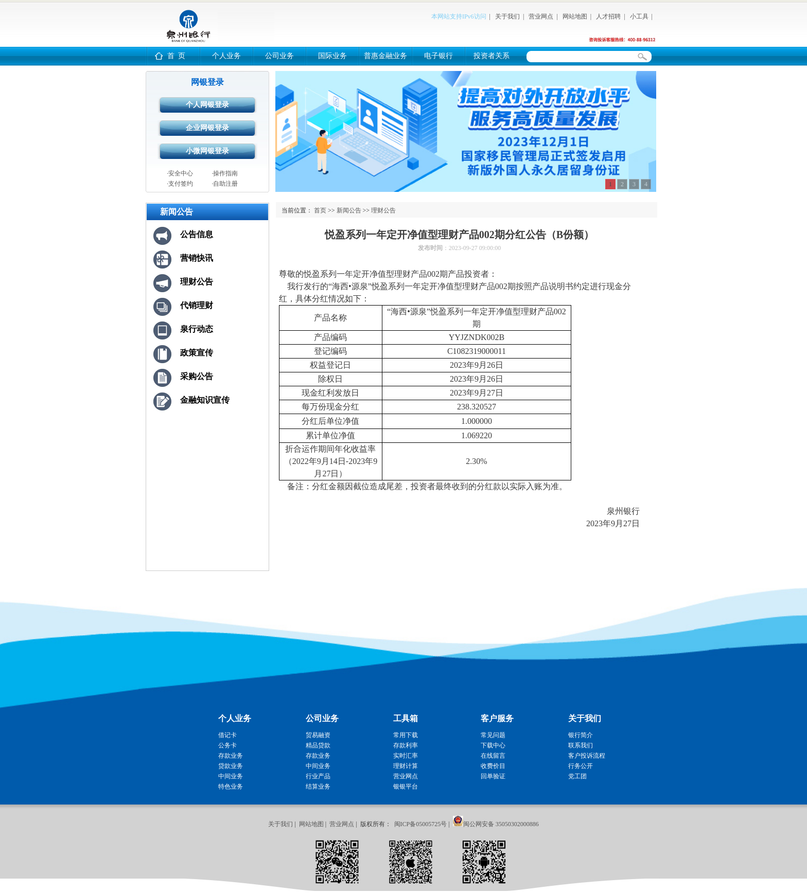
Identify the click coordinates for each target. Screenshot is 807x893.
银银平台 (405, 786)
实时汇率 (405, 755)
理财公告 (196, 281)
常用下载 (405, 735)
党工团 (577, 776)
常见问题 (493, 735)
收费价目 (493, 766)
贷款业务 (230, 766)
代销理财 (196, 305)
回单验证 (493, 776)
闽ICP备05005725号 (420, 824)
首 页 (176, 56)
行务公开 (580, 766)
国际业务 (332, 56)
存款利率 (405, 745)
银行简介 (580, 735)
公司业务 (279, 56)
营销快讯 (196, 258)
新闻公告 (349, 210)
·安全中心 (180, 173)
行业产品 (318, 776)
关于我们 (507, 16)
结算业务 (318, 786)
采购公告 (196, 376)
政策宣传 (196, 352)
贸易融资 (318, 735)
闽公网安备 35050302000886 (501, 824)
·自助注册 (225, 183)
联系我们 (580, 745)
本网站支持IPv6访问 (458, 16)
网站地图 (575, 16)
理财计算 (405, 766)
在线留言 (493, 755)
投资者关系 (491, 56)
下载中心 (493, 745)
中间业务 (230, 776)
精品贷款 (318, 745)
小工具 (639, 16)
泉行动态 (196, 329)
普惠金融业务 (385, 56)
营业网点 (541, 16)
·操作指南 (225, 173)
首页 (320, 210)
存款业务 (230, 755)
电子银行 (438, 56)
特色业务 (230, 786)
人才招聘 (608, 16)
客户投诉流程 (586, 755)
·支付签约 (180, 183)
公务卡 (227, 745)
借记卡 (227, 735)
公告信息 (196, 234)
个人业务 (226, 56)
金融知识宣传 (205, 400)
